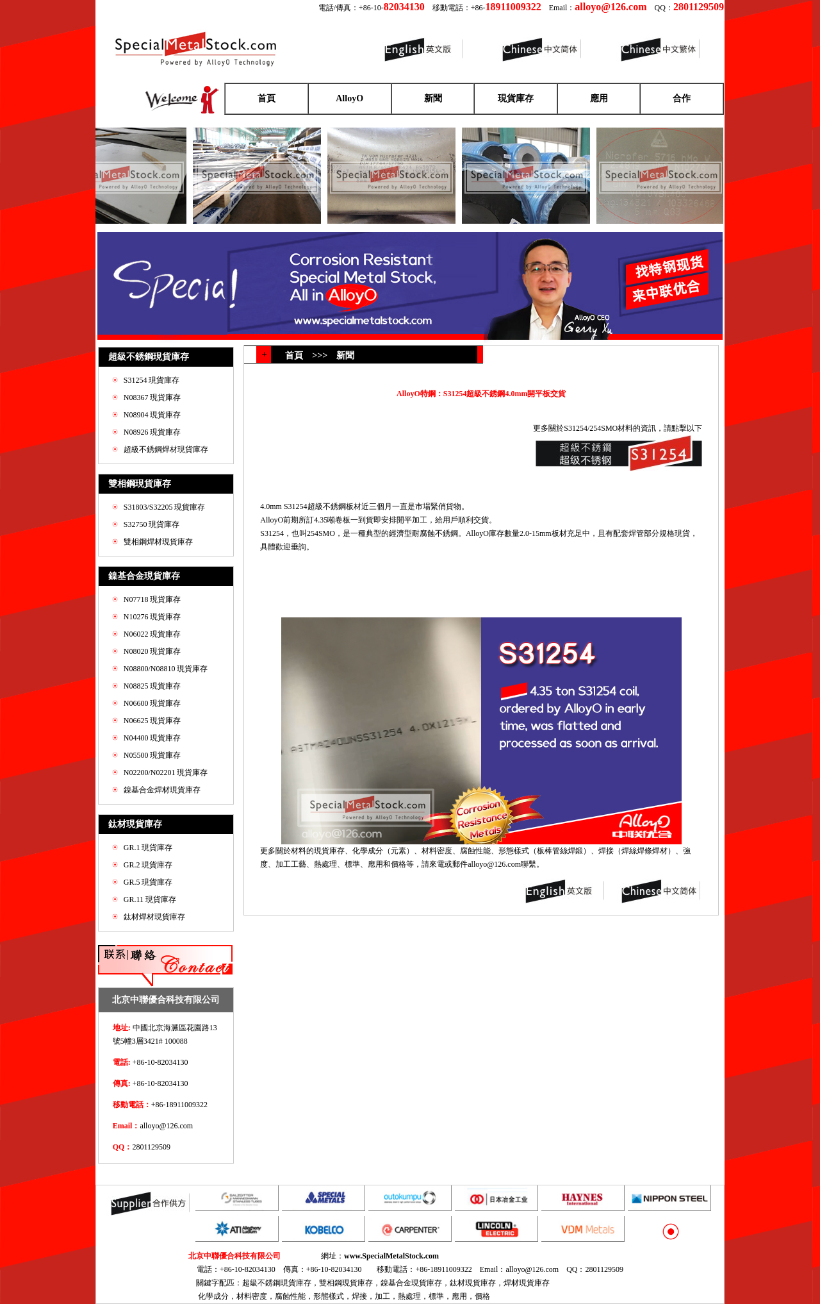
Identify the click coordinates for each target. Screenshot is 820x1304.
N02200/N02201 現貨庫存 (166, 772)
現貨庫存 (516, 98)
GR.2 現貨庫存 (148, 864)
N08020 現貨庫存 (152, 651)
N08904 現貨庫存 (152, 414)
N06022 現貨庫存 (152, 634)
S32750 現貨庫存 (152, 524)
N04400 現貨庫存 (152, 737)
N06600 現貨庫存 (152, 703)
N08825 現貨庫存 (152, 685)
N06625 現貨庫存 (152, 720)
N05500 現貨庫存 (152, 755)
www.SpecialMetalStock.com (391, 1255)
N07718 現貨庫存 (152, 599)
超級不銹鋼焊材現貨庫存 (166, 449)
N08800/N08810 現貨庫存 (166, 668)
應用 (599, 98)
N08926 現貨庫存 (152, 432)
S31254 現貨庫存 (152, 380)
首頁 (266, 98)
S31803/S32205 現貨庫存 (165, 507)
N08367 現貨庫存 (152, 397)
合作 (682, 98)
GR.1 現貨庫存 (148, 847)
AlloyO (349, 98)
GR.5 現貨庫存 (148, 882)
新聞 (433, 98)
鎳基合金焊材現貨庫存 (162, 789)
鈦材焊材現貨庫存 (154, 916)
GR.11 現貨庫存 (150, 899)
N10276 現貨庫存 (152, 616)
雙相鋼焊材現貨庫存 (158, 541)
